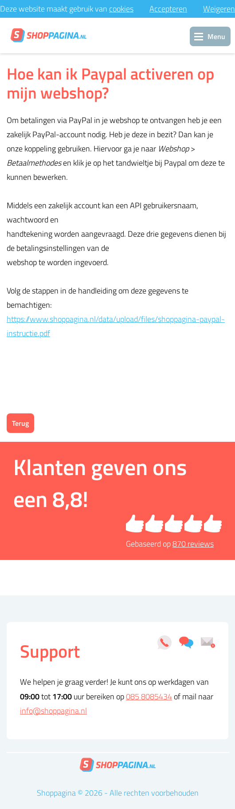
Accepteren (168, 9)
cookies (121, 9)
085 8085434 (149, 696)
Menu (216, 36)
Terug (20, 423)
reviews (193, 544)
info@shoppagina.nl (53, 711)
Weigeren (219, 9)
